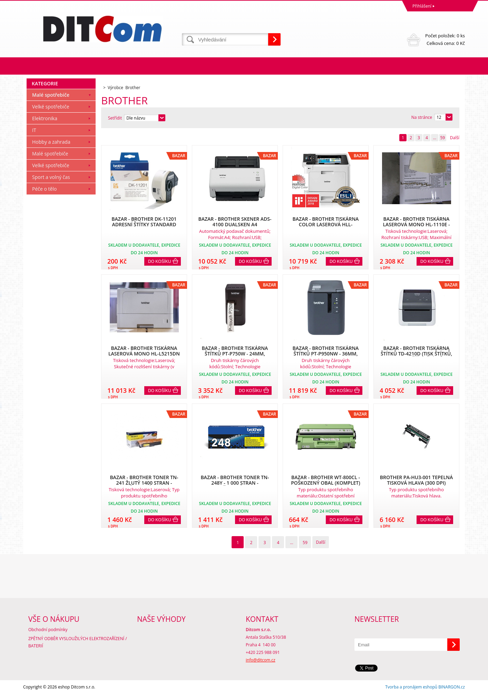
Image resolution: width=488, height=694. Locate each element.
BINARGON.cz (451, 687)
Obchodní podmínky (48, 630)
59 (442, 138)
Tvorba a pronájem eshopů (411, 687)
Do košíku (159, 261)
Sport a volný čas (51, 177)
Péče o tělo (44, 189)
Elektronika (44, 118)
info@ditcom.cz (260, 660)
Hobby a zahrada (51, 142)
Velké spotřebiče (50, 106)
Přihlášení (421, 6)
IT (34, 130)
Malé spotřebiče (50, 95)
